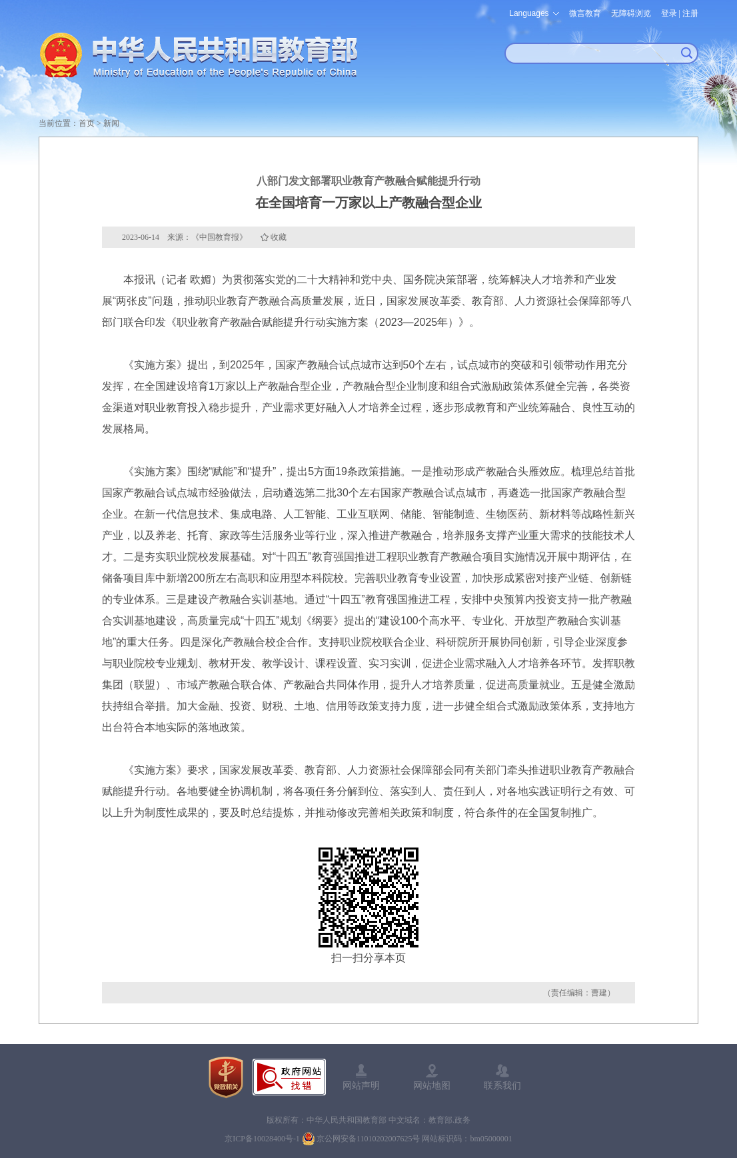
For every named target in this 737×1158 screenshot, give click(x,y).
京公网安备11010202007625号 (368, 1138)
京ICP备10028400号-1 (262, 1138)
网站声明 (361, 1085)
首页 (87, 123)
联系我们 (502, 1085)
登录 (669, 13)
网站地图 (431, 1085)
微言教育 (585, 13)
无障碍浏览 (631, 13)
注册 (690, 13)
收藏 (279, 237)
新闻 (111, 123)
